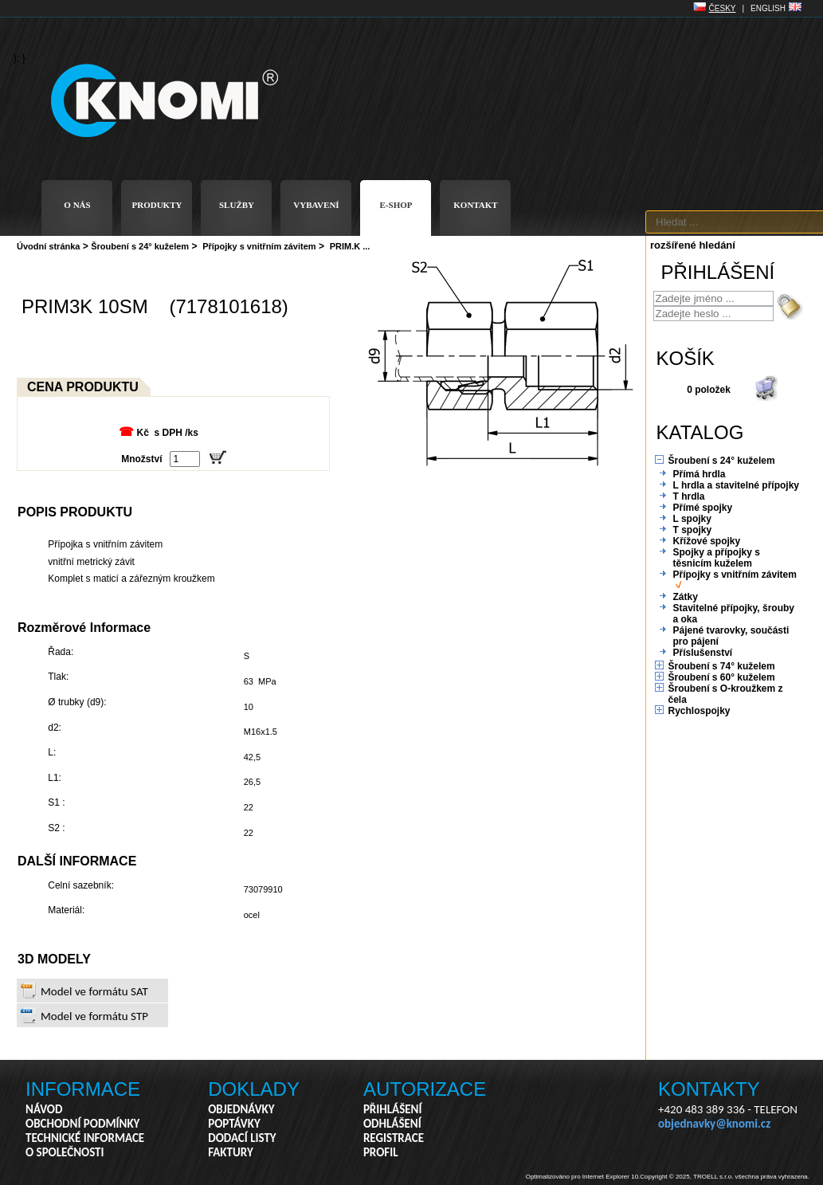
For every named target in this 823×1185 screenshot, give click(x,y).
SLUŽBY (236, 205)
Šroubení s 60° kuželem (721, 677)
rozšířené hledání (692, 245)
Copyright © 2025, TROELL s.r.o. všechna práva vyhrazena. (724, 1176)
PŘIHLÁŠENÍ (392, 1109)
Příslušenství (703, 652)
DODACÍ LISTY (242, 1138)
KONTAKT (475, 205)
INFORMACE (82, 1089)
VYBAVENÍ (316, 205)
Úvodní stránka (48, 246)
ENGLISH (768, 8)
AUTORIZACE (424, 1089)
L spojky (692, 518)
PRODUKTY (157, 205)
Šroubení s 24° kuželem (140, 246)
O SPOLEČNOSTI (64, 1152)
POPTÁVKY (234, 1123)
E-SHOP (396, 205)
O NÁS (77, 205)
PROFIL (380, 1152)
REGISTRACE (393, 1138)
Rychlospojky (699, 710)
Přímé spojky (703, 507)
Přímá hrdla (699, 474)
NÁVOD (43, 1109)
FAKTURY (230, 1152)
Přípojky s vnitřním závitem (258, 246)
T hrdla (689, 496)
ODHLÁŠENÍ (392, 1123)
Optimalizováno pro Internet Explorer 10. (583, 1176)
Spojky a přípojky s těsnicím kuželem (716, 558)
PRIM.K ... (350, 246)
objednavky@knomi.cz (714, 1123)
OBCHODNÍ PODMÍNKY (82, 1123)
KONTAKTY (709, 1089)
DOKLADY (254, 1089)
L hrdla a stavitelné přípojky (736, 485)
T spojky (692, 530)
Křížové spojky (707, 541)
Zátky (685, 596)
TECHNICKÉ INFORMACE (84, 1138)
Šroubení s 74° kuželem (721, 666)
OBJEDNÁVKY (241, 1109)
